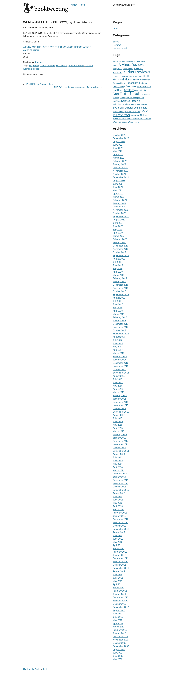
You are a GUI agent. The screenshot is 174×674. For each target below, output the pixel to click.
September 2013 (121, 490)
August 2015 (119, 415)
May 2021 (117, 190)
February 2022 (120, 161)
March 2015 (118, 431)
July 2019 (117, 262)
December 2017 (120, 324)
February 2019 (120, 278)
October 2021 (119, 174)
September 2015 (121, 412)
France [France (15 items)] (140, 76)
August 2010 (119, 610)
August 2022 (119, 141)
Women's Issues (31, 69)
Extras (116, 42)
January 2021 (119, 203)
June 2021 (118, 187)
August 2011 (119, 571)
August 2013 (119, 493)
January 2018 (119, 320)
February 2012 (120, 552)
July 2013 (117, 496)
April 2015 (118, 428)
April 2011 (118, 584)
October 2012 (119, 526)
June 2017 (118, 343)
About (74, 5)
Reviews (39, 62)
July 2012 (117, 535)
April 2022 (118, 154)
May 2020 (117, 229)
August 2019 (119, 259)
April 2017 (118, 350)
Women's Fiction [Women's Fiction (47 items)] (143, 118)
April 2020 (118, 233)
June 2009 (118, 656)
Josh (45, 669)
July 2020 (117, 223)
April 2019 (118, 272)
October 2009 (119, 643)
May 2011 (117, 581)
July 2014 (117, 457)
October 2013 (119, 487)
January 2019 (119, 281)
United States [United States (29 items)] (129, 119)
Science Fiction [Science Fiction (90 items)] (129, 101)
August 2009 (119, 649)
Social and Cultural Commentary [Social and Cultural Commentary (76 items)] (130, 107)
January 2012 (119, 555)
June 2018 (118, 304)
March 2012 (118, 548)
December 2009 (120, 636)
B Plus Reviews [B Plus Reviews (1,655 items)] (136, 72)
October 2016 (119, 369)
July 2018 (117, 301)
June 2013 (118, 500)
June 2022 (118, 148)
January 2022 (119, 164)
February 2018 (120, 317)
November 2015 (120, 405)
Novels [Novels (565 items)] (135, 94)
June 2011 (118, 578)
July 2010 (117, 614)
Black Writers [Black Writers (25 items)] (128, 69)
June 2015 (118, 421)
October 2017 (119, 330)
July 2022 (117, 145)
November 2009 (120, 640)
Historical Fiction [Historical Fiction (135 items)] (122, 79)
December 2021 (120, 167)
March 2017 (118, 353)
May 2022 (117, 151)
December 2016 (120, 363)
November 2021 (120, 171)
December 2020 (120, 207)
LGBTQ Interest (47, 65)
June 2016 (118, 382)
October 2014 (119, 447)
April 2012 (118, 545)
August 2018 (119, 298)
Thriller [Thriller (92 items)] (143, 115)
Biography (34, 65)
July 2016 (117, 379)
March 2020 (118, 236)
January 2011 (119, 594)
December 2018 (120, 285)
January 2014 (119, 477)
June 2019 (118, 265)
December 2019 (120, 246)
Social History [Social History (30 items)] (119, 112)
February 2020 (120, 239)
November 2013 (120, 483)
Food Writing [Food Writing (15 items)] (133, 76)
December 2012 (120, 519)
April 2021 (118, 194)
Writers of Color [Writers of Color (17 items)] (133, 122)
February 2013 (120, 513)
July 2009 (117, 653)
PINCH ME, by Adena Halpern (39, 84)
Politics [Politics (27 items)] (122, 98)
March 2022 (118, 158)
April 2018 (118, 311)
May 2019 (117, 268)
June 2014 (118, 461)
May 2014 (117, 464)
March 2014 (118, 470)
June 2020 (118, 226)
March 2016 (118, 392)
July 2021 (117, 184)
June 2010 (118, 617)
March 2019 (118, 275)
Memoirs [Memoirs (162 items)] (131, 86)
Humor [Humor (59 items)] (129, 83)
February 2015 (120, 434)
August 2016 (119, 376)
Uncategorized (120, 48)
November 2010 (120, 601)
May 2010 (117, 620)
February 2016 (120, 395)
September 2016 (121, 373)
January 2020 (119, 242)
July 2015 (117, 418)
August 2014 (119, 454)
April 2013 (118, 506)
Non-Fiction (61, 65)
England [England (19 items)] (116, 76)
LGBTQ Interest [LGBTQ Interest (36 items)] (140, 83)
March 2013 (118, 509)
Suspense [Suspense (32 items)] (134, 115)
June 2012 (118, 539)
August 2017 (119, 337)
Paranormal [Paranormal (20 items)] (145, 94)
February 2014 (120, 474)
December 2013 (120, 480)
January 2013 (119, 516)
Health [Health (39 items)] (146, 76)
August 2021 (119, 180)
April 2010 (118, 623)
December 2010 (120, 597)
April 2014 (118, 467)
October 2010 (119, 604)
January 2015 (119, 438)
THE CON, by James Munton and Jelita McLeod (77, 87)
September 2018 (121, 294)
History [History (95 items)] (137, 79)
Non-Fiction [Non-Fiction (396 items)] (121, 94)
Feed (82, 5)
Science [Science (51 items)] (117, 101)
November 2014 (120, 444)
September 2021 (121, 177)
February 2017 (120, 356)
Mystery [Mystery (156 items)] (129, 90)
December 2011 (120, 558)
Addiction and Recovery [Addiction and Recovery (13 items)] (121, 61)
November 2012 (120, 522)
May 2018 (117, 307)
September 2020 (121, 216)
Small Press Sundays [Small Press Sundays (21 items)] (139, 104)
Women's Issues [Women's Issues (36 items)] (120, 122)
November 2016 (120, 366)
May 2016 (117, 386)
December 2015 (120, 402)
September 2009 (121, 646)
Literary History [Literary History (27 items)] (119, 87)
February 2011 (120, 591)
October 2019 (119, 252)
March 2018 (118, 314)
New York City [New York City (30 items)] (140, 90)
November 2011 (120, 561)
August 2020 (119, 220)
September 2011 (121, 568)
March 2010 (118, 627)
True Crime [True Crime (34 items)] (118, 119)
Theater (89, 65)
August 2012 (119, 532)
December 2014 (120, 441)
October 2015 (119, 408)
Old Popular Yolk (31, 669)
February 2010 (120, 630)
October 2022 (119, 135)
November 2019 (120, 249)
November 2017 (120, 327)
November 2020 (120, 210)
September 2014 (121, 451)
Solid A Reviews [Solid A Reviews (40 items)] (132, 111)
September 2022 (121, 138)
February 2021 (120, 200)
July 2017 (117, 340)
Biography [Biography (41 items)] (117, 68)
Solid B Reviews (76, 65)
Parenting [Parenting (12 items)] (116, 97)
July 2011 (117, 574)
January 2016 (119, 399)
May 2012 (117, 542)
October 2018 (119, 291)
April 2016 (118, 389)
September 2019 (121, 255)
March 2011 (118, 587)
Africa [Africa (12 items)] (131, 61)
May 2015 (117, 425)
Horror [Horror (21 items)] (122, 83)
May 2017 (117, 347)
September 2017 (121, 334)
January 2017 (119, 360)
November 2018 (120, 288)
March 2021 (118, 197)
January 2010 (119, 633)
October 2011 (119, 565)
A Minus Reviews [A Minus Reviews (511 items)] (131, 64)
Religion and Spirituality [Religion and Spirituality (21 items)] (135, 98)
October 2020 (119, 213)
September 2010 (121, 607)
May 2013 (117, 503)
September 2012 (121, 529)
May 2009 (117, 659)
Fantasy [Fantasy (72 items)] (124, 76)
